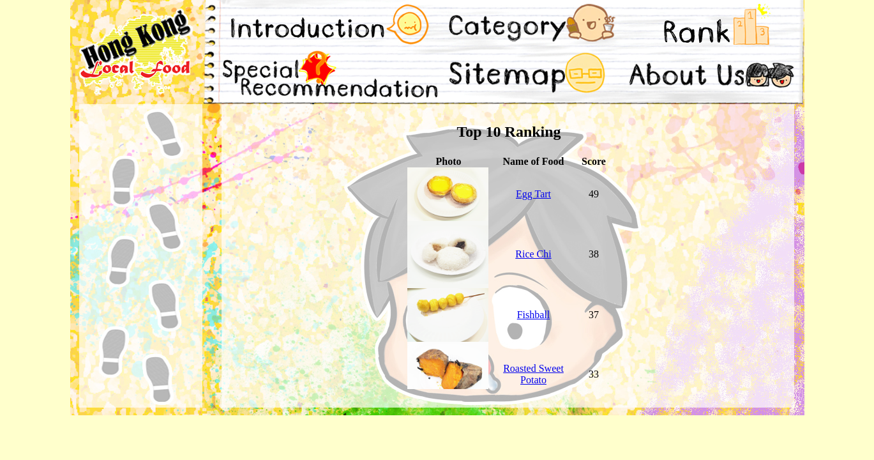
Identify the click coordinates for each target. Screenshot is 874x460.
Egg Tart (533, 193)
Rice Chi (533, 254)
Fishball (533, 314)
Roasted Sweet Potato (533, 374)
